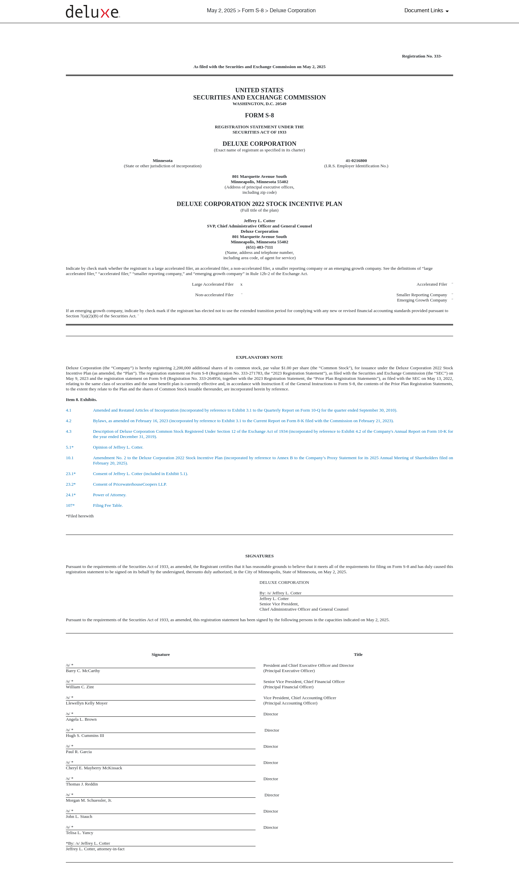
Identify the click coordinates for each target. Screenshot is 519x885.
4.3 (68, 431)
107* (70, 505)
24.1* (71, 494)
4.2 (68, 420)
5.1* (69, 447)
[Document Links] (427, 11)
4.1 (68, 410)
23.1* (71, 473)
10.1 (69, 457)
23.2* (71, 484)
